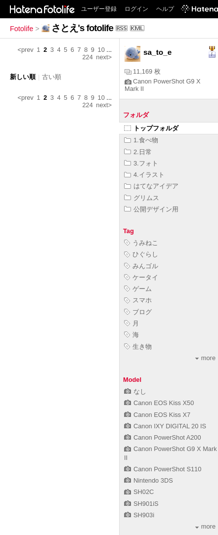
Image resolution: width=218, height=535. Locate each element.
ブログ (138, 312)
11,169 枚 (143, 71)
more (205, 358)
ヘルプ (165, 8)
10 (101, 49)
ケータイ (141, 277)
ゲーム (138, 288)
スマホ (138, 300)
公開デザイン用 (151, 209)
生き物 (138, 346)
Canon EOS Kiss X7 (157, 414)
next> (104, 57)
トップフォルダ (151, 128)
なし (135, 391)
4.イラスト (144, 174)
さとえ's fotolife (82, 28)
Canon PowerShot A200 (162, 437)
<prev (25, 49)
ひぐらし (141, 254)
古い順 (51, 77)
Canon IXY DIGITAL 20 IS (165, 426)
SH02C (139, 491)
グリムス (141, 198)
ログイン (136, 8)
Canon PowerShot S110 (162, 469)
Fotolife (21, 29)
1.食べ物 (141, 140)
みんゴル (141, 266)
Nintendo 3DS (148, 480)
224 (87, 57)
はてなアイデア (151, 186)
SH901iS (141, 503)
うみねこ (141, 243)
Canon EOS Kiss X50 (159, 403)
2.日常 (138, 152)
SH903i (139, 515)
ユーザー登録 (99, 8)
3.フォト (141, 163)
